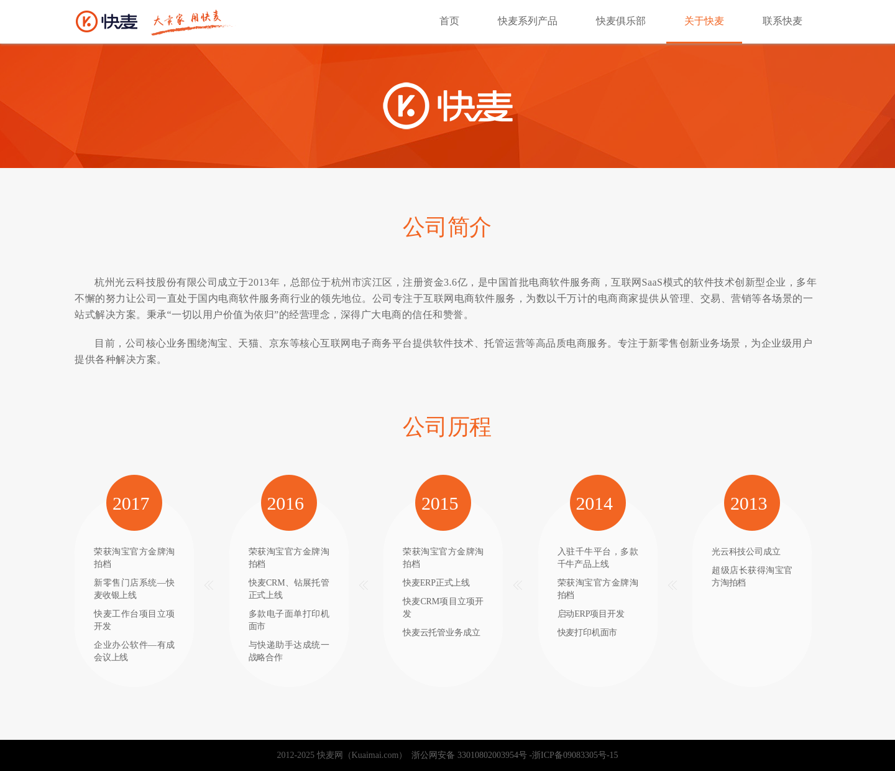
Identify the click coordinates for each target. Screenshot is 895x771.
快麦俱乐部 (621, 21)
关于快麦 (704, 21)
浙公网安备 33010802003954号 (467, 755)
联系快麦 (782, 21)
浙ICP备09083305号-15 (575, 755)
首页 (449, 21)
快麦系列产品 (528, 21)
